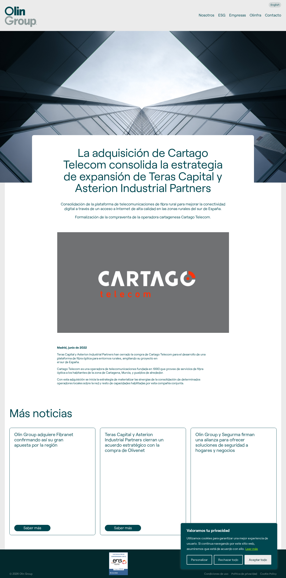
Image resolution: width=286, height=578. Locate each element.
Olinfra (255, 15)
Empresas (237, 15)
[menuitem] (275, 4)
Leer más (251, 549)
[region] (229, 546)
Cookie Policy (268, 573)
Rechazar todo (228, 560)
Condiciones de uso (216, 573)
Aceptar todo (258, 560)
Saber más (32, 527)
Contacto (273, 15)
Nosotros (206, 15)
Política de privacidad (244, 573)
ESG (221, 15)
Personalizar (199, 560)
